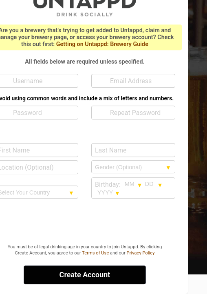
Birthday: (108, 184)
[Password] (41, 112)
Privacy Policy (141, 253)
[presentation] (85, 222)
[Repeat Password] (138, 112)
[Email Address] (138, 81)
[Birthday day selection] (154, 184)
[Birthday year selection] (108, 192)
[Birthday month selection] (134, 184)
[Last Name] (133, 150)
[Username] (41, 81)
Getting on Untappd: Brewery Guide (102, 44)
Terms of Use (95, 253)
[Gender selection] (133, 167)
